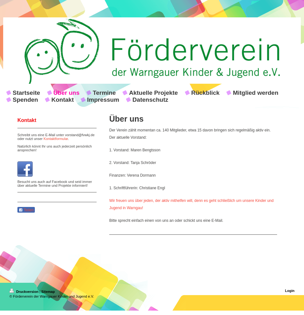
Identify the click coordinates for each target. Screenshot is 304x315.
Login (289, 291)
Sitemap (48, 292)
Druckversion (24, 292)
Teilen (26, 210)
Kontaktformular (56, 139)
